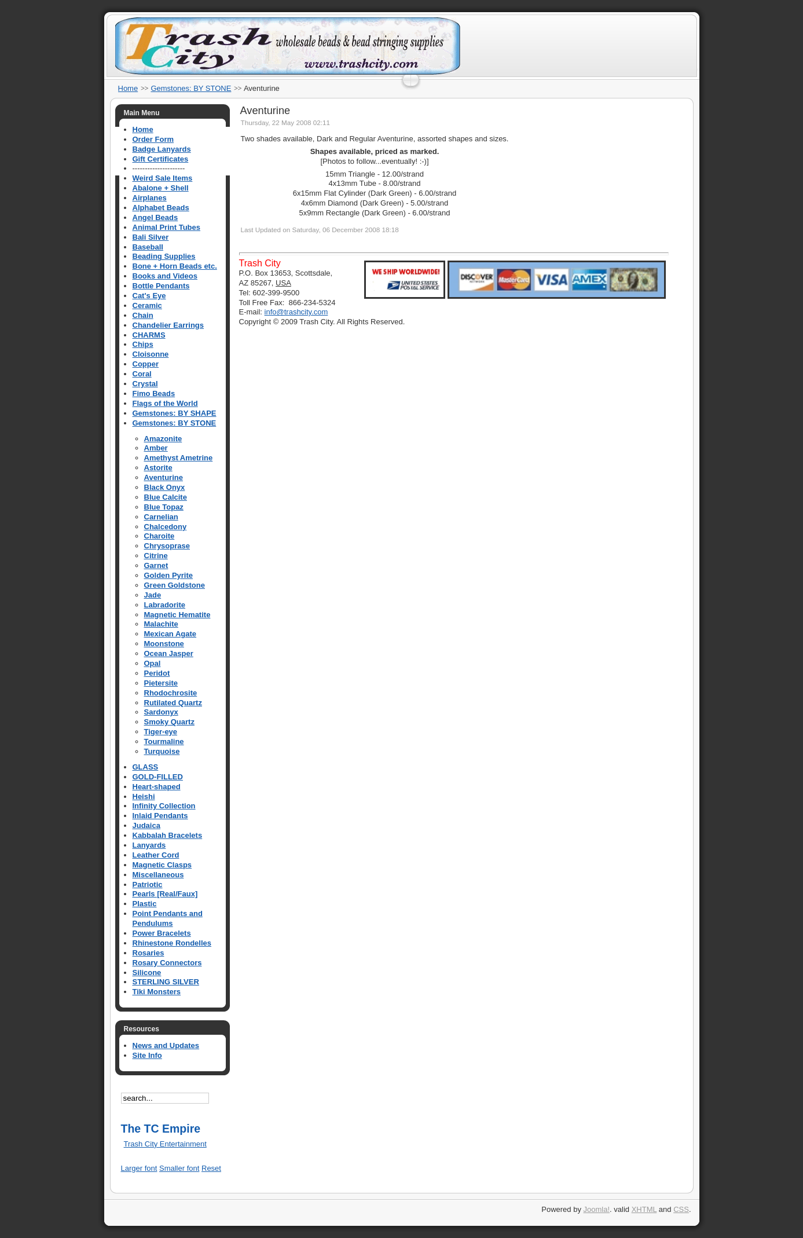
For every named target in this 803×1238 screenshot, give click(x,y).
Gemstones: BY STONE (191, 88)
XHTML (644, 1209)
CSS (681, 1209)
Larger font (139, 1168)
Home (128, 88)
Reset (211, 1168)
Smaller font (179, 1168)
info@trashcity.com (296, 311)
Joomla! (597, 1209)
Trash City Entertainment (165, 1144)
